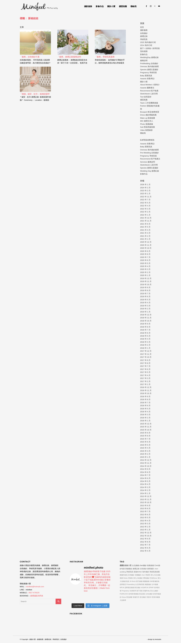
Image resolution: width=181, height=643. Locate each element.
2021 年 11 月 (145, 221)
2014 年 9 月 (145, 469)
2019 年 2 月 (145, 309)
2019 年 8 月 (145, 290)
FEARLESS (124, 594)
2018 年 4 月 (145, 339)
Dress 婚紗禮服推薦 (148, 115)
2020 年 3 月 (145, 269)
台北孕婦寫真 (140, 584)
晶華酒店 (123, 584)
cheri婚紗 (142, 565)
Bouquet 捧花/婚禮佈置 (149, 112)
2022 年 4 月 (145, 206)
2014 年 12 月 (145, 460)
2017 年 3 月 (145, 378)
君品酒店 (142, 594)
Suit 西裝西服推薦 (147, 127)
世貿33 (148, 597)
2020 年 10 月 (145, 248)
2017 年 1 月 (145, 384)
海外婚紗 (145, 572)
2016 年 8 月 (145, 399)
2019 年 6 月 (145, 296)
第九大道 (154, 575)
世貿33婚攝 (156, 597)
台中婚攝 (155, 584)
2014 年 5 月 (145, 481)
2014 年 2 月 (145, 490)
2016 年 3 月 (145, 415)
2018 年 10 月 (145, 321)
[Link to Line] (155, 6)
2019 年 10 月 (145, 284)
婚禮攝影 (150, 569)
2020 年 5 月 (145, 263)
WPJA (122, 587)
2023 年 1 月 (145, 193)
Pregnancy (125, 591)
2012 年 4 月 (145, 551)
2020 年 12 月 (145, 242)
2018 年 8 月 (145, 327)
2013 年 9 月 (145, 505)
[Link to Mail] (159, 6)
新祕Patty (146, 591)
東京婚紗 (137, 587)
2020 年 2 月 (145, 272)
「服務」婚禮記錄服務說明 (69, 57)
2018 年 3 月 (145, 342)
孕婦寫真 (143, 39)
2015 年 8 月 (145, 436)
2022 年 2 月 (145, 212)
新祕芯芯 (136, 597)
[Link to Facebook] (146, 6)
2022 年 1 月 (145, 215)
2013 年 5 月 (145, 517)
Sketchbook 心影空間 (149, 94)
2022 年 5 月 (145, 203)
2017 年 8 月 (145, 363)
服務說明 (143, 60)
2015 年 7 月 (145, 439)
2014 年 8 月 (145, 472)
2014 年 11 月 (145, 463)
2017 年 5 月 (145, 372)
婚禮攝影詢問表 (36, 596)
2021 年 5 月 (145, 227)
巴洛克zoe (153, 578)
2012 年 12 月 (145, 533)
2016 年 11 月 (145, 390)
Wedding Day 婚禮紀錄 (149, 171)
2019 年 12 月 (145, 278)
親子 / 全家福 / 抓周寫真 (150, 48)
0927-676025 (34, 593)
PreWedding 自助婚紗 (149, 63)
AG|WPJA (144, 587)
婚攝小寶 (128, 565)
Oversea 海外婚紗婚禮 (149, 66)
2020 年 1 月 (145, 275)
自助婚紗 (143, 33)
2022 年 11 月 (145, 197)
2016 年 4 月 (145, 412)
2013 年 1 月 (145, 530)
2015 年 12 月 (145, 424)
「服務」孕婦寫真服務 (105, 57)
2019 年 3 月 (145, 306)
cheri (143, 575)
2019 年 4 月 (145, 303)
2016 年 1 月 (145, 421)
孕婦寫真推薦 (154, 572)
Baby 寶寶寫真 (146, 76)
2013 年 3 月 (145, 524)
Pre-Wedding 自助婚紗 (149, 153)
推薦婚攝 (150, 565)
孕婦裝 (130, 578)
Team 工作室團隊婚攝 (149, 103)
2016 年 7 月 (145, 403)
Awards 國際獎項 (147, 88)
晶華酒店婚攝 (129, 587)
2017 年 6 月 (145, 369)
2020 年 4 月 (145, 266)
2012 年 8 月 (145, 542)
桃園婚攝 (146, 581)
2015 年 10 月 (145, 430)
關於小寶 (143, 82)
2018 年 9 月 (145, 324)
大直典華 (123, 600)
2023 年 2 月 (145, 191)
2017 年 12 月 (145, 351)
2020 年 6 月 (145, 260)
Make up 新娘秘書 (147, 118)
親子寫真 (139, 591)
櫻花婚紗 (146, 578)
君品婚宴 (129, 597)
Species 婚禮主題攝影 (149, 69)
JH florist (133, 581)
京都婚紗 (138, 575)
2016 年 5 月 (145, 409)
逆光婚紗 (143, 597)
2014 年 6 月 (145, 478)
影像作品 (143, 54)
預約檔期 (143, 51)
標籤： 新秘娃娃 (29, 18)
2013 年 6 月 (145, 514)
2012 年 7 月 (145, 545)
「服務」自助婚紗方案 (30, 57)
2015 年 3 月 (145, 451)
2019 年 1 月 (145, 312)
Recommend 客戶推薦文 (150, 159)
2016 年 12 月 (145, 387)
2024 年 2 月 (145, 188)
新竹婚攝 (139, 581)
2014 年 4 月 (145, 484)
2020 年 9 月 (145, 251)
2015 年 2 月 (145, 454)
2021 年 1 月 (145, 239)
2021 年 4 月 (145, 230)
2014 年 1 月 (145, 493)
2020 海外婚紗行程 (148, 42)
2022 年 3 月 (145, 209)
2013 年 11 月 (145, 499)
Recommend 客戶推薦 (149, 91)
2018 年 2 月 (145, 345)
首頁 (142, 27)
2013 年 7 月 (145, 511)
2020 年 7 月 (145, 257)
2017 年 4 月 (145, 375)
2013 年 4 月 (145, 521)
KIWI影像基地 (154, 581)
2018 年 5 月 (145, 336)
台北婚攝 (135, 565)
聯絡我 (143, 133)
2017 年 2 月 (145, 381)
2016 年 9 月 (145, 396)
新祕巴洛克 (124, 575)
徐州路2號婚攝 (133, 594)
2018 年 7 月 (145, 330)
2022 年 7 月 (145, 200)
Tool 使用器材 (145, 97)
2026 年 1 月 (145, 184)
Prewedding (130, 584)
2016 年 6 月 (145, 405)
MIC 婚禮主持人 (146, 121)
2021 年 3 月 (145, 233)
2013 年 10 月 (145, 502)
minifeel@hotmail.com (35, 587)
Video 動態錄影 (146, 130)
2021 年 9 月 (145, 224)
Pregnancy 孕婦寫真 (148, 72)
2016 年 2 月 (145, 418)
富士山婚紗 (154, 591)
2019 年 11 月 (145, 281)
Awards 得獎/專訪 (147, 79)
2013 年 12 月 (145, 496)
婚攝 (122, 565)
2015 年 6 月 (145, 442)
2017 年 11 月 (145, 354)
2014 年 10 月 (145, 466)
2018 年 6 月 (145, 333)
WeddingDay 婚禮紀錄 (149, 57)
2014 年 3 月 (145, 487)
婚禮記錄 (143, 36)
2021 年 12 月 (145, 218)
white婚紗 (149, 594)
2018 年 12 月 (145, 315)
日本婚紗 (131, 575)
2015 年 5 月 (145, 445)
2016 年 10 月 (145, 393)
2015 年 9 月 (145, 433)
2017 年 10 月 (145, 357)
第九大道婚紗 (138, 578)
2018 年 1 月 (145, 348)
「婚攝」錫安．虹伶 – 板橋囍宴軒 (35, 94)
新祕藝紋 (128, 569)
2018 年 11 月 (145, 318)
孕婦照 (147, 575)
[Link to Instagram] (150, 6)
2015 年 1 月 (145, 457)
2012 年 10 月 (145, 536)
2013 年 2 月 (145, 527)
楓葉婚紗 (148, 584)
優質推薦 (143, 100)
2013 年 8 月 (145, 508)
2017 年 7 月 (145, 366)
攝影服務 (143, 30)
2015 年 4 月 (145, 448)
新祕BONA (138, 572)
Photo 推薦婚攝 (146, 124)
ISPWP (151, 587)
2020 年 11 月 (145, 245)
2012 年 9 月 (145, 539)
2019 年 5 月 (145, 300)
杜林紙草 (133, 591)
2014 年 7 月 (145, 475)
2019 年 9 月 (145, 287)
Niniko (125, 578)
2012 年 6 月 (145, 548)
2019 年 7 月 (145, 293)
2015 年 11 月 (145, 427)
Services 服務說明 (147, 162)
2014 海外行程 (146, 45)
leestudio (158, 639)
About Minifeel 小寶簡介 (150, 85)
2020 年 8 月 (145, 254)
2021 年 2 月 (145, 236)
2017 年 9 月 (145, 360)
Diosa (124, 597)
